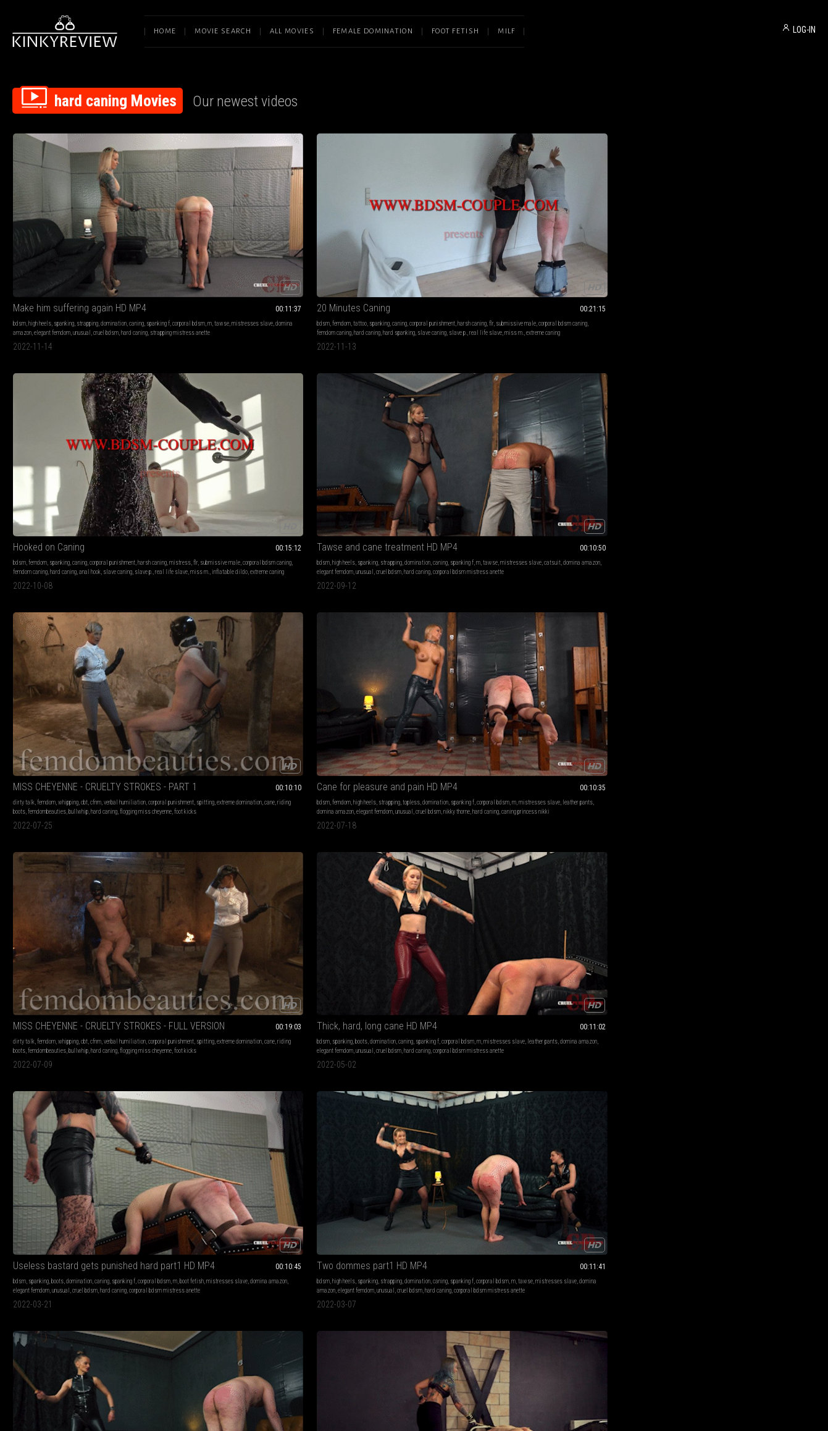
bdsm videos (601, 826)
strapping (87, 243)
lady (409, 1174)
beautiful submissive (570, 620)
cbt (737, 243)
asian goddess (734, 977)
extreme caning (256, 271)
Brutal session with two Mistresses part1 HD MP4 (413, 774)
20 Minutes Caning (212, 228)
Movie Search (222, 31)
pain (420, 986)
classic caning (437, 601)
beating (38, 986)
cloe (441, 1183)
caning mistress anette (202, 1192)
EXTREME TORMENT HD (549, 774)
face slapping (205, 986)
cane (787, 253)
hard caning (134, 262)
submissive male (234, 253)
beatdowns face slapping (204, 995)
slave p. (470, 262)
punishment (90, 986)
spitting (723, 253)
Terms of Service (376, 1301)
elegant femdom (52, 262)
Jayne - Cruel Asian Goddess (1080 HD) (740, 962)
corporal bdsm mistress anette (538, 271)
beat (281, 995)
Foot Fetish (455, 31)
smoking (736, 601)
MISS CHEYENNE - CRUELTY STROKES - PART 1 (740, 228)
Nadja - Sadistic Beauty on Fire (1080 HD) (87, 1149)
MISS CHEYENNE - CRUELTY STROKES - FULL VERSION (250, 407)
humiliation (262, 977)
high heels (39, 243)
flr (209, 253)
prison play (623, 601)
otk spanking (396, 601)
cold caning (533, 629)
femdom (200, 243)
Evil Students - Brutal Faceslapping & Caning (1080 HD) (577, 962)
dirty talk (676, 243)
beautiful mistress (524, 817)
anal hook (416, 262)
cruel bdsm (106, 262)
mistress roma (565, 817)
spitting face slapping (584, 995)
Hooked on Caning (375, 228)
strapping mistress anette (43, 271)
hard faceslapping (103, 995)
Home (165, 31)
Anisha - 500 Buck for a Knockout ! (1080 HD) (250, 962)
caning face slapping (97, 1183)
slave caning (291, 262)
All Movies (292, 31)
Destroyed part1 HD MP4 (225, 774)
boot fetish (537, 431)
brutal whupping (459, 995)
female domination (34, 601)
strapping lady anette (229, 620)
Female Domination (373, 31)
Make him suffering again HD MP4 (79, 228)
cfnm (748, 243)
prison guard (532, 638)
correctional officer (523, 620)
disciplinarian (542, 610)
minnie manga (307, 610)
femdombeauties (699, 262)
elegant (280, 610)
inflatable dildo (414, 271)
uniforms (528, 601)
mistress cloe (418, 1183)
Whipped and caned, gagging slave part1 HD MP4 (740, 586)
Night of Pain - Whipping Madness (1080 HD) (413, 962)
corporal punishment (291, 243)
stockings (577, 1165)
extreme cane (633, 826)
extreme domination (756, 253)
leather (411, 1165)
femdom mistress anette (396, 817)
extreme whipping (418, 995)
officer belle (611, 620)
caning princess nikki (82, 450)
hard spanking (258, 262)
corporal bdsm (55, 253)
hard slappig (118, 1005)
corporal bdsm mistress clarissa (51, 629)
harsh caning (190, 253)
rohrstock (377, 1192)
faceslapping (120, 986)
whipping (721, 243)
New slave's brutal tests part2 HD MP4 (87, 774)
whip (181, 986)
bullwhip (731, 262)
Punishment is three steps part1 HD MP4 (577, 1149)
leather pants (140, 431)
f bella (615, 629)
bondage (392, 1165)
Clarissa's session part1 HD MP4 (77, 586)
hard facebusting (61, 995)
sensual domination (571, 789)
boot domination (127, 977)
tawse (88, 253)
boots (383, 422)
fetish (183, 601)
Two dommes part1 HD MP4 (721, 407)
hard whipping (519, 807)
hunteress (365, 620)
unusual (82, 262)
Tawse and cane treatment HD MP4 (573, 228)
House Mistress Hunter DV (391, 586)
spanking (64, 243)
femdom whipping (376, 995)
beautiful (513, 610)
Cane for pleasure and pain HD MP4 (83, 407)
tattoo (219, 243)
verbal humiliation (777, 243)
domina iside (581, 807)
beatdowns (62, 986)
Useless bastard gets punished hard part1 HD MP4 (577, 407)
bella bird (594, 629)
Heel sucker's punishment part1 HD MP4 (740, 774)
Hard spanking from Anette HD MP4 (246, 586)
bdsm (19, 243)
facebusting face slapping (727, 1005)
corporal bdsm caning (281, 253)
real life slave (198, 271)
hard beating (87, 1005)
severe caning (576, 610)
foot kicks (699, 271)
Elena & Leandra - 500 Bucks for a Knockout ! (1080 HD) (87, 962)
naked (547, 601)
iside (640, 807)
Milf (506, 31)
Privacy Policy (459, 1301)
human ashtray (776, 610)
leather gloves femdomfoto (369, 1183)
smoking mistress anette (774, 620)
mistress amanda (114, 807)
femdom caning (193, 262)
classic (426, 1174)
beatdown (149, 986)
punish (444, 1174)
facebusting (93, 977)
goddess (460, 1165)
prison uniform (564, 629)
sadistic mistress (561, 826)
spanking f (24, 253)
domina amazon (31, 440)
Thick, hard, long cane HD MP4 (399, 407)
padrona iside (616, 807)
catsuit (604, 253)
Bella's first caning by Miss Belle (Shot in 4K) (577, 586)
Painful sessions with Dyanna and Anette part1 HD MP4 (250, 1149)
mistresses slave (119, 253)
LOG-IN (804, 30)
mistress (367, 253)
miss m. (226, 271)
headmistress (355, 610)
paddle (236, 798)
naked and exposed (616, 610)
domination (114, 243)
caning (136, 243)
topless (107, 422)
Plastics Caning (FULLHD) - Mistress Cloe (413, 1149)
